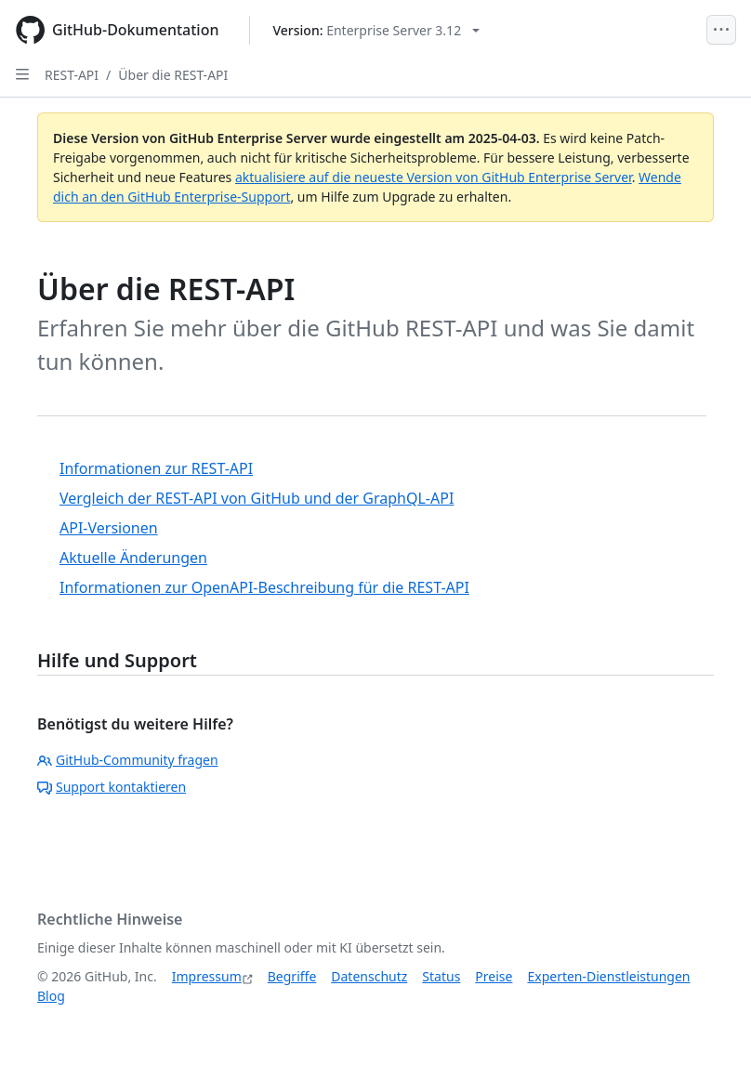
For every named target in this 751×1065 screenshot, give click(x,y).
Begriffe (292, 976)
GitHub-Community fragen (127, 760)
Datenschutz (369, 976)
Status (441, 976)
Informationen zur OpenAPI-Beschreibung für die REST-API (264, 587)
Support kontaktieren (111, 786)
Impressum (207, 976)
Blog (51, 996)
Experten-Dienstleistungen (608, 976)
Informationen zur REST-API (156, 468)
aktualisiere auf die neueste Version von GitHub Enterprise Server (433, 177)
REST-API (72, 75)
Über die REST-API (173, 75)
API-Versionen (108, 528)
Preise (493, 976)
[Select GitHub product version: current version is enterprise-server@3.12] (377, 30)
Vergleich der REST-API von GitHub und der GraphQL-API (256, 498)
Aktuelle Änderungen (133, 557)
